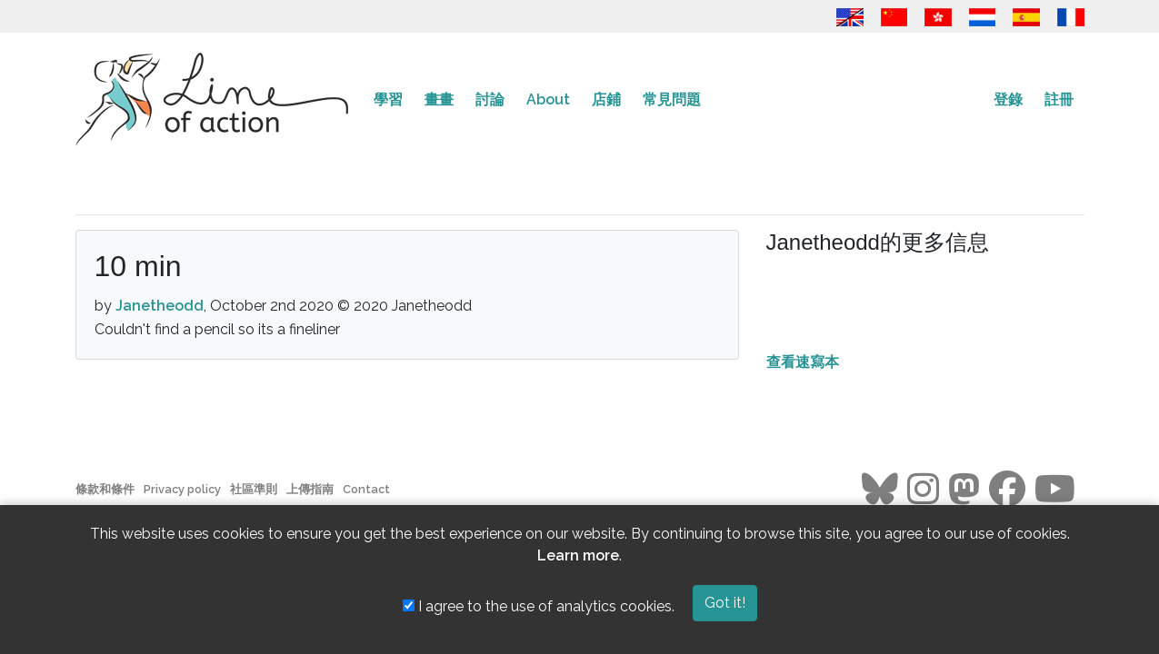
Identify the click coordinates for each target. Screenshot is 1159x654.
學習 (388, 99)
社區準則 (253, 489)
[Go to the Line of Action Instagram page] (923, 490)
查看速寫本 (802, 362)
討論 (490, 99)
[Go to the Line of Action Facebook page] (1007, 490)
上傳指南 (310, 489)
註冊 (1059, 99)
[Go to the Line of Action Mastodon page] (964, 490)
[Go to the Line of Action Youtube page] (1054, 490)
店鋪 (606, 99)
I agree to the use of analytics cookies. (538, 606)
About (548, 99)
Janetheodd (159, 305)
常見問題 (672, 99)
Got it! (724, 602)
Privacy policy (182, 489)
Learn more (578, 555)
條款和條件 (105, 489)
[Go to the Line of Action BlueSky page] (880, 490)
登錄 (1008, 99)
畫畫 (439, 99)
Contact (366, 489)
